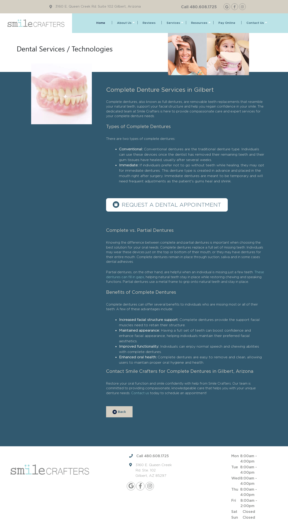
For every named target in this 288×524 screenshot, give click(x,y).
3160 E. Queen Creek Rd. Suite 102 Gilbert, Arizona (98, 6)
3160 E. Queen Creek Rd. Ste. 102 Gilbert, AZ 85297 (153, 470)
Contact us (140, 393)
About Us (126, 22)
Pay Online (226, 22)
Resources (201, 22)
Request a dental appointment (171, 205)
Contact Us (256, 22)
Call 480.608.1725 (199, 6)
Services (175, 22)
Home (100, 22)
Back (119, 412)
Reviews (149, 22)
